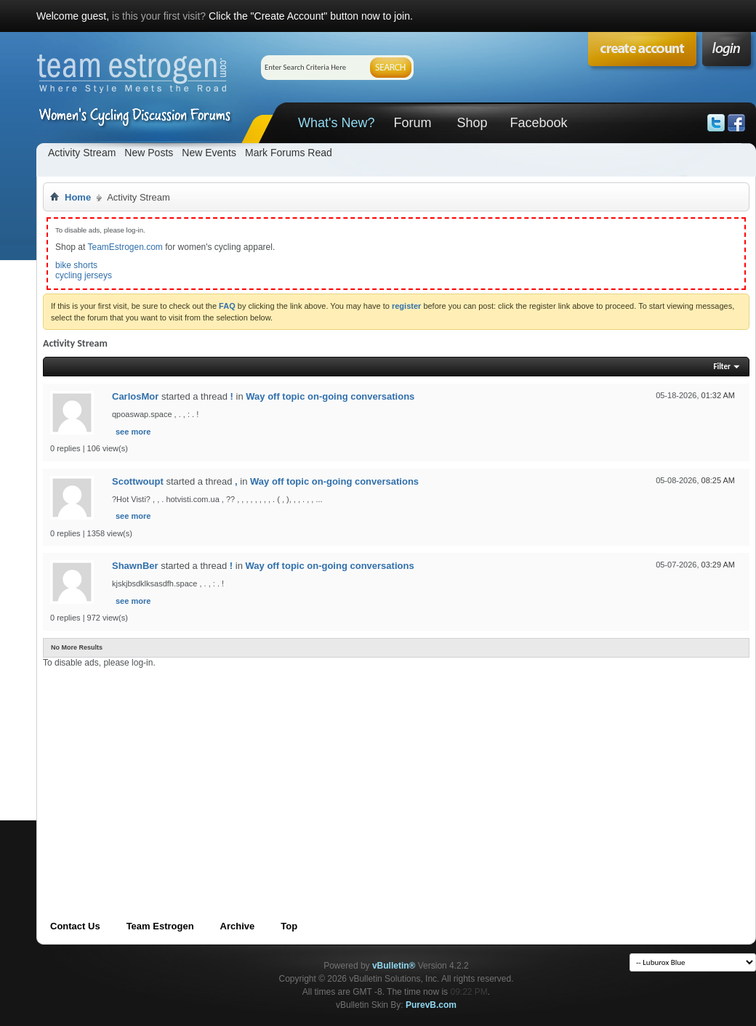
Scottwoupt (138, 481)
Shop (472, 123)
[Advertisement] (254, 769)
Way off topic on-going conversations (330, 396)
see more (133, 431)
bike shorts (76, 265)
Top (289, 926)
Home (78, 197)
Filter (722, 366)
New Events (209, 152)
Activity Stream (82, 152)
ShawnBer (135, 565)
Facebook (538, 123)
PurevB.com (431, 1005)
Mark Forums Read (288, 152)
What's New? (336, 123)
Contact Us (75, 926)
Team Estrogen (160, 926)
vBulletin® (394, 966)
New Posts (148, 152)
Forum (412, 123)
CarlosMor (135, 396)
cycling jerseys (83, 275)
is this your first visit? (159, 16)
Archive (237, 926)
